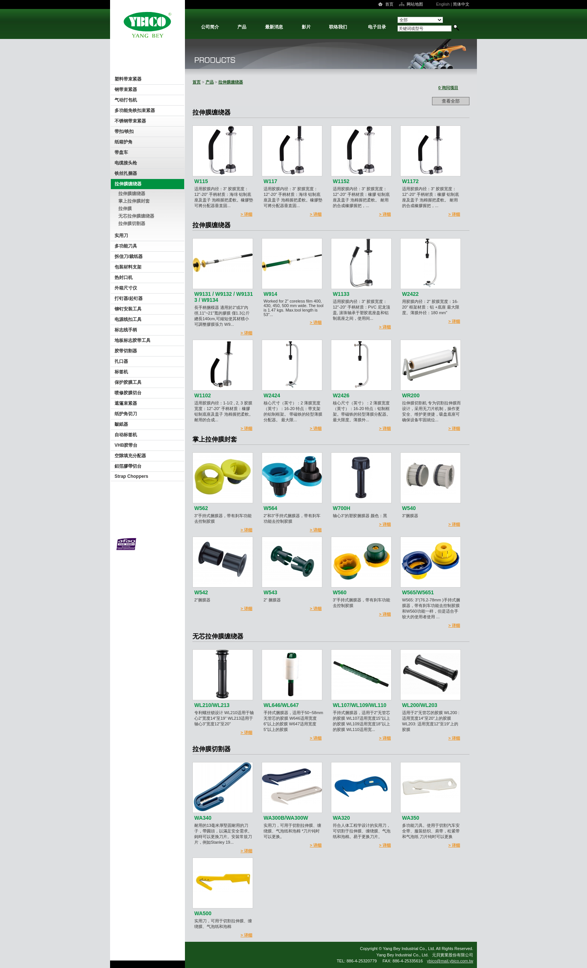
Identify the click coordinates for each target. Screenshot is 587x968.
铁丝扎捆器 (126, 173)
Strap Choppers (131, 476)
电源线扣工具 (128, 319)
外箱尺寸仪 (126, 288)
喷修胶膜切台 (128, 392)
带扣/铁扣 (124, 131)
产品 (241, 27)
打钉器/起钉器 (129, 298)
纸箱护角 (124, 142)
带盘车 (121, 152)
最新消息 (274, 27)
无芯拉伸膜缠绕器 (136, 216)
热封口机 (124, 277)
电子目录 (377, 27)
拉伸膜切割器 (131, 223)
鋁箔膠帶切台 (128, 466)
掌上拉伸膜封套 (134, 201)
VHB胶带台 (126, 445)
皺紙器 (121, 424)
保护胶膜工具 (128, 382)
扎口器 (121, 361)
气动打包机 (126, 100)
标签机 (121, 371)
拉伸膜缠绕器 (128, 183)
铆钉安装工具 (128, 309)
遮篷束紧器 (126, 403)
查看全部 (451, 101)
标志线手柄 (126, 330)
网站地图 (415, 4)
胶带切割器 (126, 350)
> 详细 (246, 214)
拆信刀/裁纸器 (129, 256)
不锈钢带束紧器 (130, 121)
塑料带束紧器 (128, 79)
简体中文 (461, 4)
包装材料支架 (128, 267)
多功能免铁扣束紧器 (135, 110)
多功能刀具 (126, 246)
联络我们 (338, 27)
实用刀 (121, 235)
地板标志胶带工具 (132, 340)
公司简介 (210, 27)
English (443, 4)
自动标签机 (126, 434)
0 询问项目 (448, 87)
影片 (306, 27)
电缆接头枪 (126, 163)
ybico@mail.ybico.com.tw (450, 961)
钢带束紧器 (126, 89)
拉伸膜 (125, 208)
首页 (389, 4)
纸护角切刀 (126, 413)
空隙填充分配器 (130, 455)
